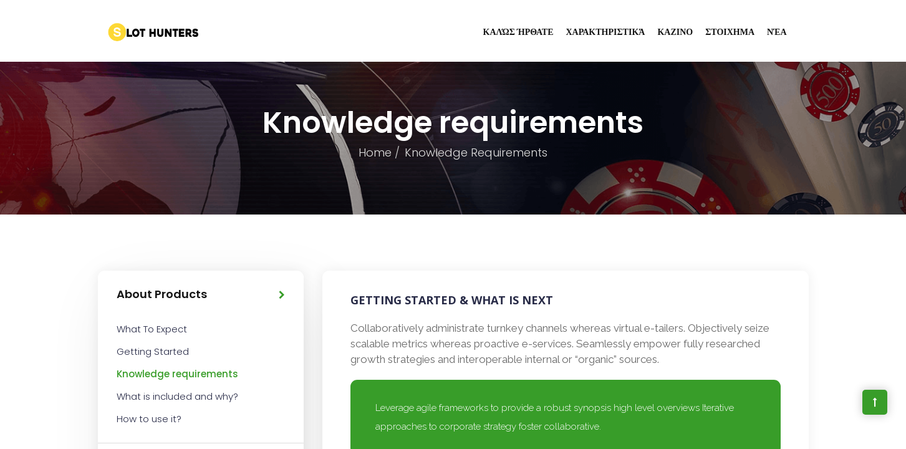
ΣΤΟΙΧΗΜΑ (729, 32)
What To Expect (152, 329)
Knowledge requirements (177, 373)
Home (375, 152)
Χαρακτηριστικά (605, 32)
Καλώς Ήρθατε (518, 32)
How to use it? (149, 418)
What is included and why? (177, 396)
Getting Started (153, 351)
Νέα (776, 32)
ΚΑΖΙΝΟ (675, 32)
